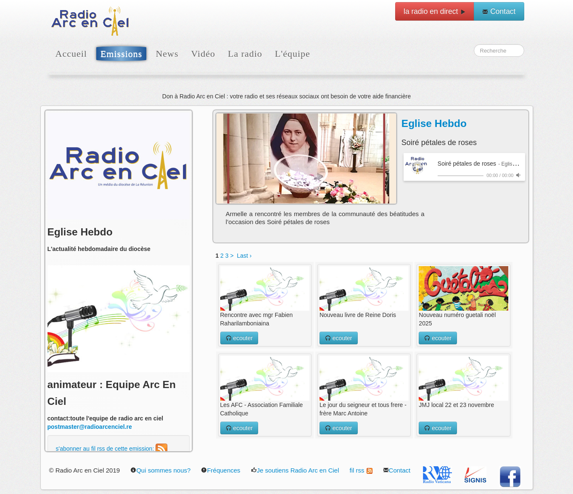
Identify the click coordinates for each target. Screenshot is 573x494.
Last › (244, 255)
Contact (498, 11)
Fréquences (220, 470)
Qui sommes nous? (160, 470)
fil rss (361, 470)
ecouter (239, 338)
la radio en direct (435, 11)
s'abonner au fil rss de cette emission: (112, 448)
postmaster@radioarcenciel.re (90, 426)
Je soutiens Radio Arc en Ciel (295, 470)
